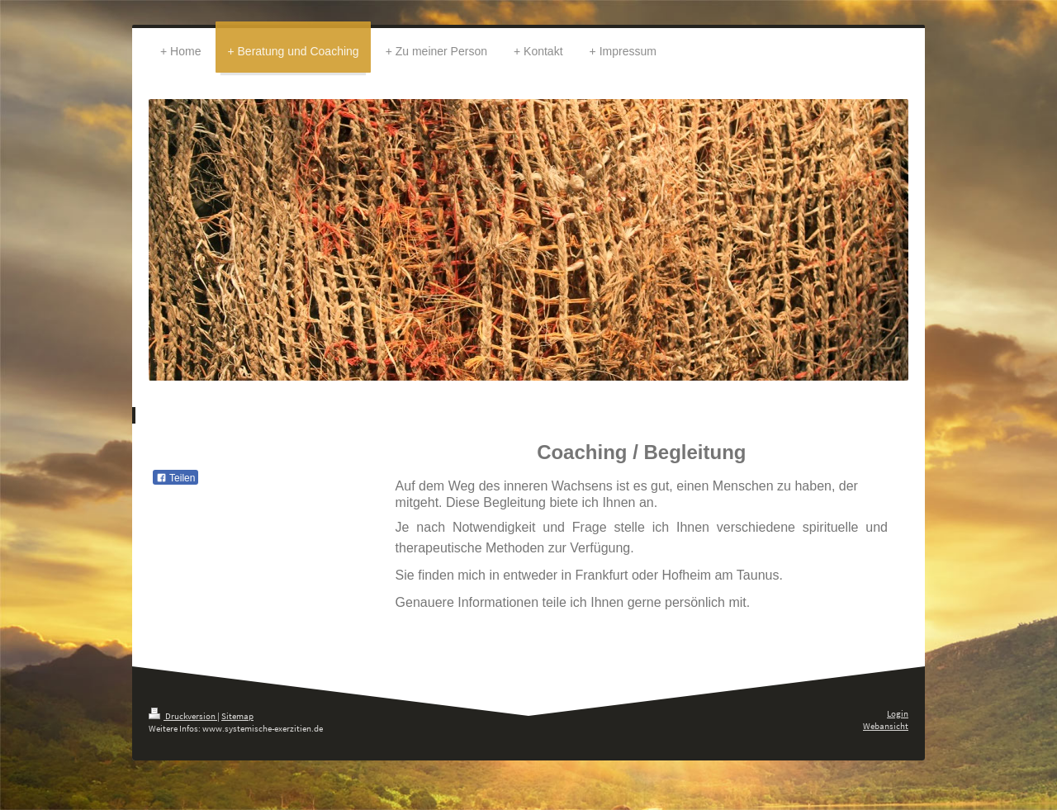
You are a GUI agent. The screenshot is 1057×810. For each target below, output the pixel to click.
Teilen (175, 478)
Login (897, 713)
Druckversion (183, 716)
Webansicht (885, 726)
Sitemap (237, 716)
